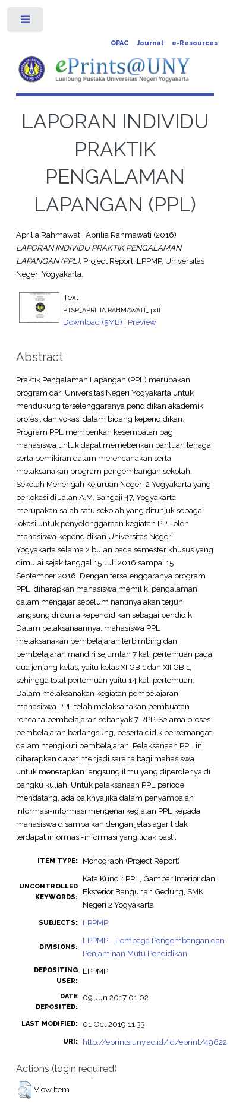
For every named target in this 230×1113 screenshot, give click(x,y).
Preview (142, 322)
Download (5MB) (92, 322)
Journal (150, 43)
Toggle (26, 22)
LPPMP (95, 922)
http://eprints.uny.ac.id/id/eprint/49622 (155, 1041)
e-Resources (195, 43)
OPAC (119, 43)
